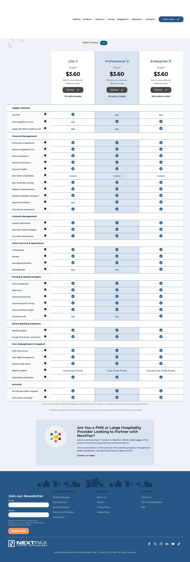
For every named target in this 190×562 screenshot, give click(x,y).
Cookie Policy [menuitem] (103, 512)
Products (88, 6)
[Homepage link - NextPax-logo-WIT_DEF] (27, 546)
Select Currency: (90, 42)
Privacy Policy (19, 523)
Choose (72, 89)
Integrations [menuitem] (58, 517)
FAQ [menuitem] (143, 507)
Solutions (100, 6)
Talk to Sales (171, 5)
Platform (77, 6)
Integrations (123, 6)
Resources (137, 6)
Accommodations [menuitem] (61, 507)
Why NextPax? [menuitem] (60, 502)
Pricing (111, 6)
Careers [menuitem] (100, 502)
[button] (149, 544)
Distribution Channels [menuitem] (63, 512)
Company (151, 6)
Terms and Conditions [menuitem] (151, 502)
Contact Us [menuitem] (146, 497)
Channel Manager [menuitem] (61, 497)
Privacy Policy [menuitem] (103, 507)
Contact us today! (86, 455)
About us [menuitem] (101, 497)
